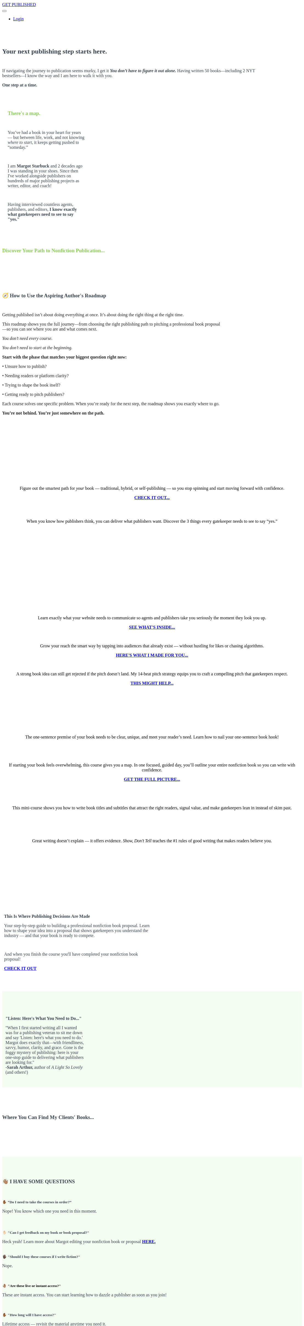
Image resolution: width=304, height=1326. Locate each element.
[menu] (152, 18)
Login (18, 18)
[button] (4, 11)
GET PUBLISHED (19, 4)
